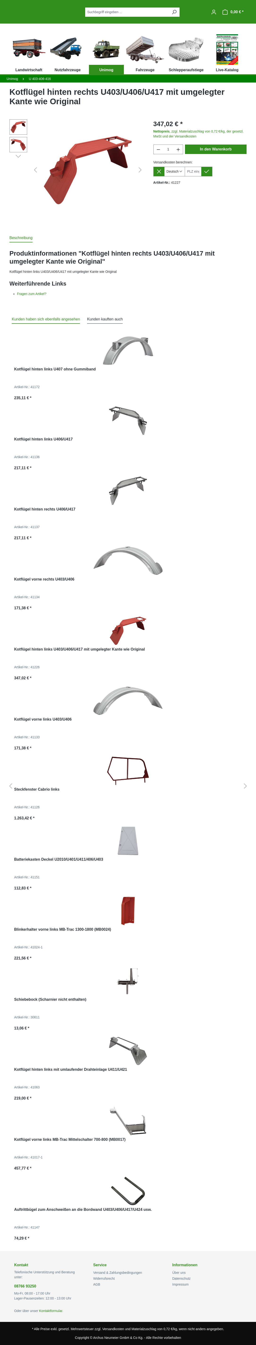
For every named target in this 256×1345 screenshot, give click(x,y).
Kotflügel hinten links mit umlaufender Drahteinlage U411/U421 (70, 1069)
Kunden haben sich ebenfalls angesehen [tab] (46, 319)
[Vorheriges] (35, 170)
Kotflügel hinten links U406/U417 (43, 439)
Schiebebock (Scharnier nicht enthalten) (50, 999)
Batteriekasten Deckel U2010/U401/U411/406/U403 (58, 859)
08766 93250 (25, 1286)
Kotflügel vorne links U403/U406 (43, 719)
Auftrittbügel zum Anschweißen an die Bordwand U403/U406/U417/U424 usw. (83, 1210)
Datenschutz (181, 1278)
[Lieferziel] (193, 171)
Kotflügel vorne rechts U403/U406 (44, 579)
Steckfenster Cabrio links (36, 789)
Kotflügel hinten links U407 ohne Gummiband (55, 369)
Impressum (180, 1284)
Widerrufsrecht (104, 1278)
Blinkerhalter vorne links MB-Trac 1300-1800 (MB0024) (62, 929)
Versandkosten (113, 1329)
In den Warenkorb (216, 149)
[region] (77, 170)
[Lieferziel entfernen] (158, 171)
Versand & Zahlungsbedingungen (117, 1272)
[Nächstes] (140, 170)
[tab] (21, 238)
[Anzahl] (168, 149)
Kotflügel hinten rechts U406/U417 (45, 509)
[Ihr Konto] (213, 12)
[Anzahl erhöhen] (178, 149)
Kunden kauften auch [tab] (105, 319)
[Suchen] (174, 12)
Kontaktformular (50, 1311)
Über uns (179, 1272)
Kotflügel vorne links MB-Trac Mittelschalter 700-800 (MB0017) (70, 1139)
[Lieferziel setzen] (206, 171)
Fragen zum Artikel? (31, 294)
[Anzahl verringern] (158, 149)
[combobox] (127, 12)
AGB (96, 1284)
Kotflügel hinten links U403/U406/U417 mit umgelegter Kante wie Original (79, 649)
